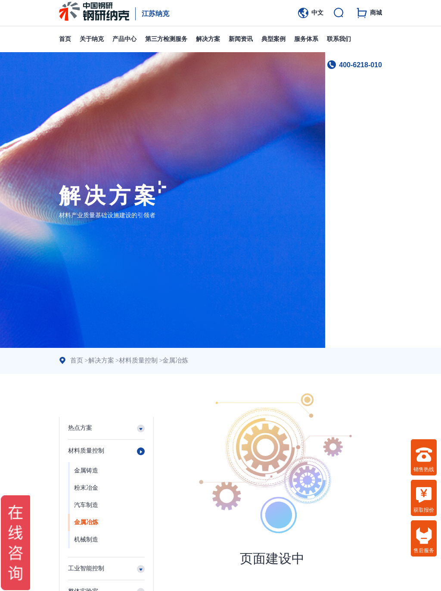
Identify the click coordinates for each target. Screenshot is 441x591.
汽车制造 (86, 505)
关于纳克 (92, 39)
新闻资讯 (241, 39)
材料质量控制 (134, 360)
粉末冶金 (86, 488)
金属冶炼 (169, 360)
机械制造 (86, 539)
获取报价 (423, 499)
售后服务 (423, 540)
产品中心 (124, 39)
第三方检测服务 (166, 39)
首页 (65, 39)
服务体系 (306, 39)
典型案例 (273, 39)
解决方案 (208, 39)
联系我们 (339, 39)
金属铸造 (86, 470)
